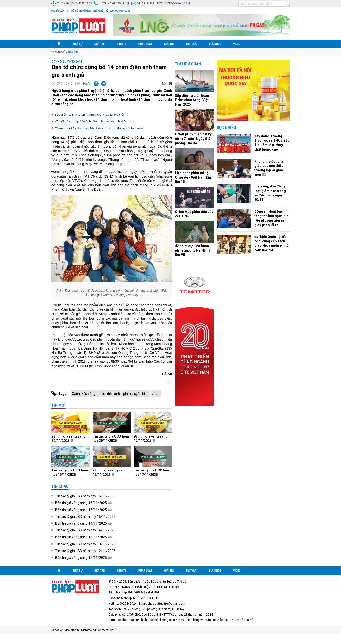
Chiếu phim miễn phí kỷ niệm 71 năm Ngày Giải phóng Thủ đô (193, 138)
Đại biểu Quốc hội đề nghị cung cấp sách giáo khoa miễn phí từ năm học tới (271, 243)
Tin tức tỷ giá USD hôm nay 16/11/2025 (85, 496)
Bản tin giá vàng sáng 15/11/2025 (83, 510)
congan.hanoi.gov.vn (120, 11)
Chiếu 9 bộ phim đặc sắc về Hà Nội (194, 214)
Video (236, 44)
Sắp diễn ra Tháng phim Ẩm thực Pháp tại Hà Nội (89, 114)
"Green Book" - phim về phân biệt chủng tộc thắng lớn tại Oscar (99, 128)
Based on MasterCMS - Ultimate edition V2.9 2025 (82, 630)
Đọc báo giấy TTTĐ (59, 11)
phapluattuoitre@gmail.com (168, 3)
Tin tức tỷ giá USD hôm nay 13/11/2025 (85, 544)
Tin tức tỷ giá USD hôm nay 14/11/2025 (85, 530)
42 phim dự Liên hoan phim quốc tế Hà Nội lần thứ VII (193, 250)
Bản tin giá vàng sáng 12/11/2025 (83, 558)
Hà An (87, 83)
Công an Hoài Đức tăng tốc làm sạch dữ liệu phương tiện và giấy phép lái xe (271, 218)
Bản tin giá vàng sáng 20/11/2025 (68, 438)
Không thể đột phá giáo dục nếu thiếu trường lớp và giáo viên (269, 168)
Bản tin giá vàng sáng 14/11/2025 (83, 523)
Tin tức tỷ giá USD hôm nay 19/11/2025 (69, 472)
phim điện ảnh (109, 394)
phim (156, 394)
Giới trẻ (99, 44)
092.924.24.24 (120, 3)
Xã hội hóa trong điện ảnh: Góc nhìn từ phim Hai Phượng (95, 121)
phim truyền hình (136, 394)
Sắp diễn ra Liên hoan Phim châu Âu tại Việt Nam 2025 (192, 100)
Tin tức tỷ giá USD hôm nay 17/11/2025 (152, 472)
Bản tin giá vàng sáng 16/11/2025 (83, 503)
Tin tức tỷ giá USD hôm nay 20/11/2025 (111, 438)
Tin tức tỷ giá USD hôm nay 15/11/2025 (85, 517)
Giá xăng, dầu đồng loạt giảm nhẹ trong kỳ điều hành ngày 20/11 (270, 193)
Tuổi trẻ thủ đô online (80, 11)
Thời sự (77, 44)
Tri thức (191, 44)
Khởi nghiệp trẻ (100, 11)
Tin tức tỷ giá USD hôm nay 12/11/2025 (85, 551)
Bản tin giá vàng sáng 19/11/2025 (151, 438)
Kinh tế (121, 44)
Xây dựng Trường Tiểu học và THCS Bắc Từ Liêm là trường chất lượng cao (272, 142)
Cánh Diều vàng (83, 394)
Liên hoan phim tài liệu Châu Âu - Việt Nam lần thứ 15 (193, 177)
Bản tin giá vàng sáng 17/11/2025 (110, 472)
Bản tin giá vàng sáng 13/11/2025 (83, 537)
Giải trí (169, 44)
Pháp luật (145, 44)
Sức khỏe (215, 44)
